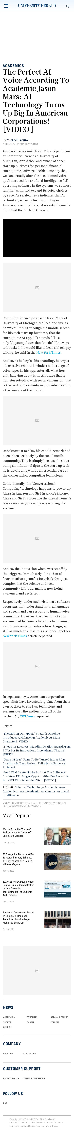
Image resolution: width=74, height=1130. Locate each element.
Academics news (14, 791)
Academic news (55, 787)
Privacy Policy (51, 1126)
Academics (13, 65)
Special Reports (59, 1017)
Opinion (7, 1027)
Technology (35, 787)
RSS (5, 1103)
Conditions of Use (32, 1126)
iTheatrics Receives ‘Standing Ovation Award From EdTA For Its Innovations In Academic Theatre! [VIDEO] (37, 750)
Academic (32, 791)
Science (20, 787)
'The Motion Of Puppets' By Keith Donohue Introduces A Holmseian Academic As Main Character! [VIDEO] (31, 737)
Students (32, 1017)
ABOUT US (8, 1053)
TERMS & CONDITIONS (34, 1078)
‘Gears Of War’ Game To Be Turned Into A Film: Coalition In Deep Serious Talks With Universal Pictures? (34, 763)
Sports (7, 1022)
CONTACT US (29, 1053)
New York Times (48, 352)
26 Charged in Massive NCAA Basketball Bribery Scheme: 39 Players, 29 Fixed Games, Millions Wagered (18, 859)
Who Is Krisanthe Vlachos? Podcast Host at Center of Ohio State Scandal (17, 832)
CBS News (28, 716)
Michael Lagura (17, 140)
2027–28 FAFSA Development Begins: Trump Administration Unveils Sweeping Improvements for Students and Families (18, 888)
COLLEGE (55, 1022)
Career (31, 1022)
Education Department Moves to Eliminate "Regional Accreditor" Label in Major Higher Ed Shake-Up (18, 917)
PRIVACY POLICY (11, 1078)
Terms (16, 1126)
